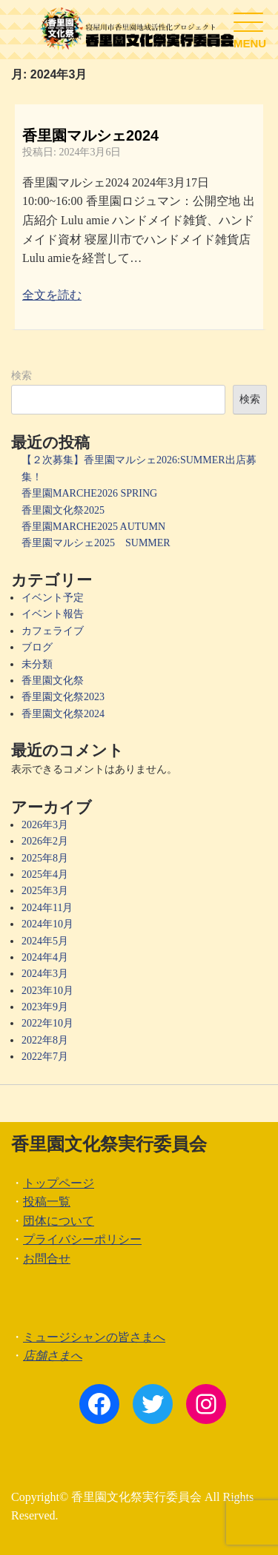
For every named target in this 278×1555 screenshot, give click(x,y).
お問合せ (46, 1258)
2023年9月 (44, 1006)
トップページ (58, 1183)
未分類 (37, 664)
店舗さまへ (52, 1355)
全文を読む (52, 295)
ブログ (37, 647)
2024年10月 (47, 924)
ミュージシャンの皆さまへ (94, 1337)
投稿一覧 (46, 1201)
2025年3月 (44, 890)
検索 (21, 375)
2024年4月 (44, 957)
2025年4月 (44, 874)
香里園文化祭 (52, 680)
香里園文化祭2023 (63, 696)
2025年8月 (44, 858)
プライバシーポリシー (82, 1239)
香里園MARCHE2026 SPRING (89, 493)
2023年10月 (47, 990)
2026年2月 (44, 841)
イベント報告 (52, 613)
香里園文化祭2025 (63, 510)
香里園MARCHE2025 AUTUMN (93, 526)
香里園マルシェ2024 (90, 135)
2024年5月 (44, 941)
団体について (58, 1221)
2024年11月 (47, 907)
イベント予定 (52, 597)
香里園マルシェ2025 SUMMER (96, 542)
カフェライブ (52, 631)
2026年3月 (44, 824)
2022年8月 (44, 1040)
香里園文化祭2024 (63, 713)
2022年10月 (47, 1023)
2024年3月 (44, 973)
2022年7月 (44, 1056)
